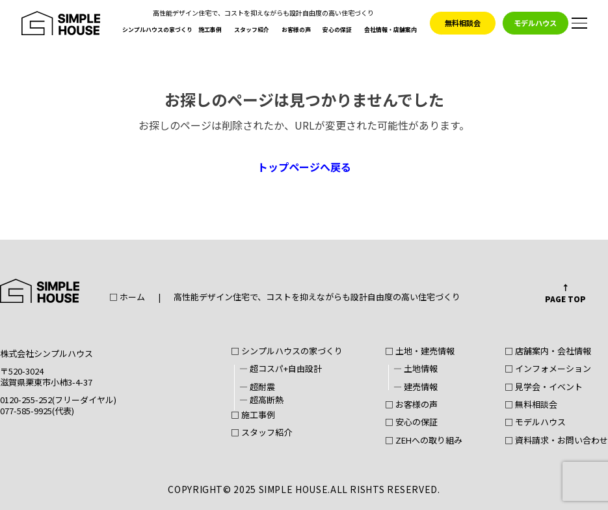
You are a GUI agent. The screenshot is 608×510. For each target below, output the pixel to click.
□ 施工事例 (253, 415)
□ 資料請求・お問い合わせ (556, 441)
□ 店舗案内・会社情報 (548, 352)
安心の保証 (337, 30)
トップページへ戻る (304, 167)
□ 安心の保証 (411, 423)
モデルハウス (535, 23)
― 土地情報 (415, 369)
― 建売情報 (415, 387)
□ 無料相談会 (531, 405)
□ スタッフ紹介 (261, 433)
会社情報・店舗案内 (390, 30)
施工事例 (210, 30)
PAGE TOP (565, 298)
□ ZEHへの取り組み (423, 441)
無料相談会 (463, 23)
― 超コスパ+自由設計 (280, 369)
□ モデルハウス (535, 423)
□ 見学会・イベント (544, 387)
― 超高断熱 (261, 400)
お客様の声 (296, 30)
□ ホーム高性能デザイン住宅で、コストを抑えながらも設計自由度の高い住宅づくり (284, 297)
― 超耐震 (257, 387)
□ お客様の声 (411, 405)
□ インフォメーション (548, 369)
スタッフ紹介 (251, 30)
